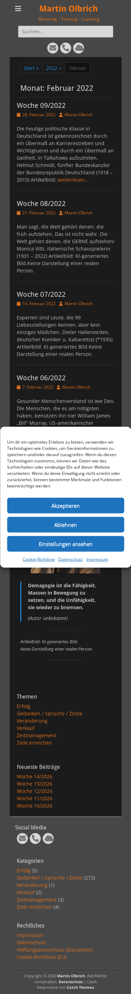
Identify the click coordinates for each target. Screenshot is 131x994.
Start (31, 68)
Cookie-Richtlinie (39, 559)
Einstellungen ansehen (66, 543)
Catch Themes (80, 987)
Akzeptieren (65, 505)
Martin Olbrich (68, 9)
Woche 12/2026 (34, 791)
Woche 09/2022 (41, 105)
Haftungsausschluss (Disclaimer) (55, 949)
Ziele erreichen (34, 742)
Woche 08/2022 (41, 203)
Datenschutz (70, 559)
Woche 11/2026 (34, 798)
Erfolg (23, 706)
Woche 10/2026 (34, 805)
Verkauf (26, 728)
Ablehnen (65, 524)
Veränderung (32, 720)
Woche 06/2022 (41, 378)
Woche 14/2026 (34, 776)
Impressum (97, 559)
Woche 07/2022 (41, 294)
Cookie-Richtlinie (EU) (41, 957)
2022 (53, 68)
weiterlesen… (73, 179)
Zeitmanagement (37, 735)
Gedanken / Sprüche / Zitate (49, 713)
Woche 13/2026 (34, 783)
